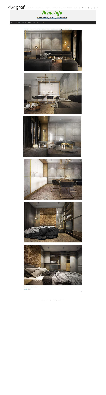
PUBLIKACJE (62, 7)
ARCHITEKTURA (39, 7)
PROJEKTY (30, 7)
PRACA (76, 7)
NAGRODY (54, 7)
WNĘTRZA (47, 7)
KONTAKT (69, 7)
